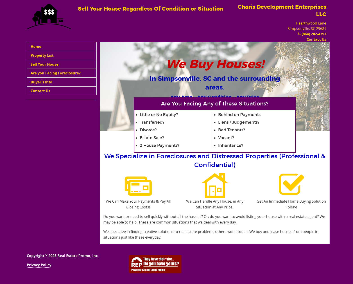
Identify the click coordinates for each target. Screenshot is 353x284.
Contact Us (316, 39)
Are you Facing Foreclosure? (56, 73)
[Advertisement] (62, 133)
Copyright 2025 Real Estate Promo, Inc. (63, 255)
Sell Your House (44, 64)
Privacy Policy (39, 264)
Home (36, 46)
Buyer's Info (41, 82)
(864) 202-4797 (312, 33)
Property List (42, 55)
